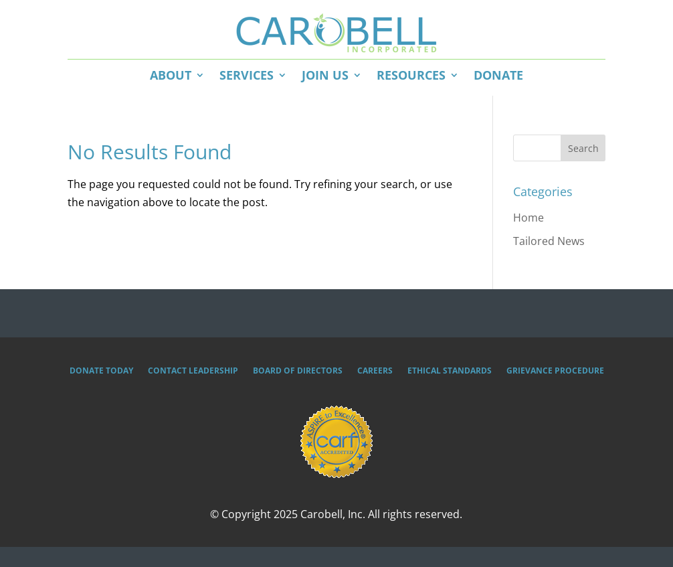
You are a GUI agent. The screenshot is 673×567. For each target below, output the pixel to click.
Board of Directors (298, 371)
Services (246, 75)
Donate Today (101, 371)
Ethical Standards (449, 371)
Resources (411, 75)
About (170, 75)
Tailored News (549, 241)
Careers (375, 371)
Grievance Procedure (555, 371)
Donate (498, 75)
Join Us (325, 75)
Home (528, 217)
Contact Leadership (193, 371)
